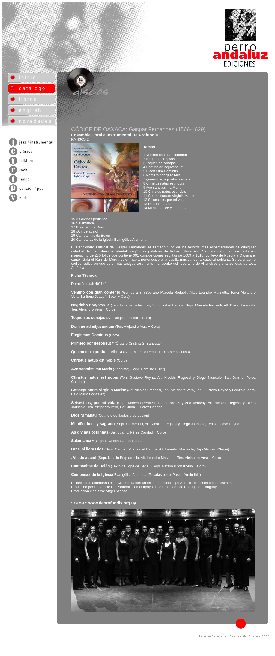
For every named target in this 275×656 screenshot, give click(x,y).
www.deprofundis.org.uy (112, 503)
